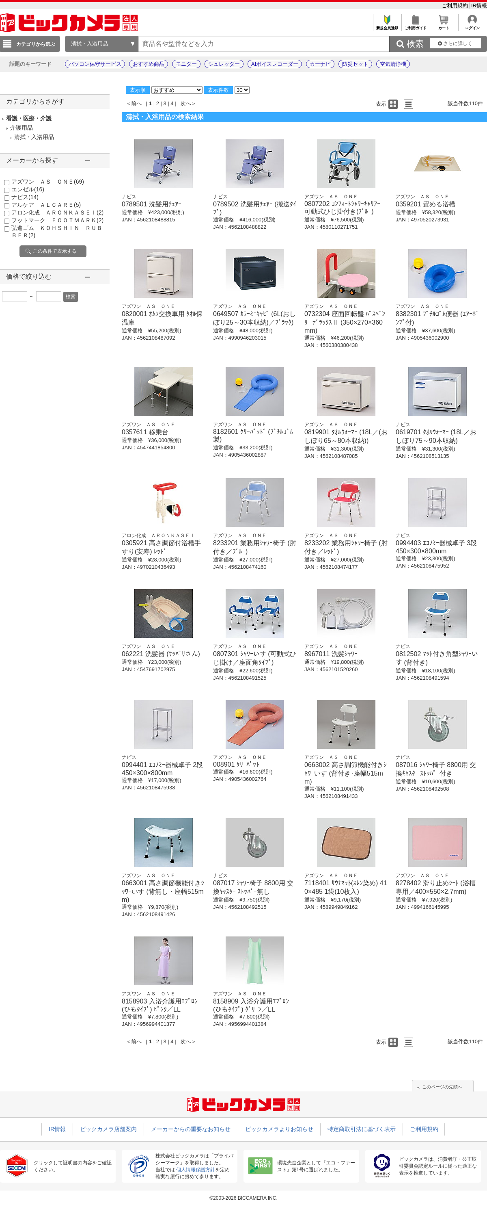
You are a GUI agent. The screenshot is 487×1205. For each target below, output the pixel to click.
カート (444, 26)
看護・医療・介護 (29, 118)
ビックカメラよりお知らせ (279, 1129)
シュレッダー (224, 64)
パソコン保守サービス (95, 64)
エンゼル (27, 189)
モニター (186, 64)
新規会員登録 (387, 26)
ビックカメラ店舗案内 (108, 1129)
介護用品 (21, 127)
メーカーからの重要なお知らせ (191, 1129)
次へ (186, 103)
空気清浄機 (393, 64)
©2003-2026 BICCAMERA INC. (243, 1198)
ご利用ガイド (415, 26)
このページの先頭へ (442, 1086)
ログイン (472, 26)
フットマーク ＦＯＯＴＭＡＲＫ (57, 220)
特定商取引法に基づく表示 (362, 1129)
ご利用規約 (456, 5)
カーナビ (320, 64)
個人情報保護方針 (195, 1169)
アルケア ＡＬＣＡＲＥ (46, 205)
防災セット (355, 64)
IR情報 (479, 5)
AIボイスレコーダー (274, 64)
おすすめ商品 (148, 64)
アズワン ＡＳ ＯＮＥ (47, 181)
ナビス (25, 197)
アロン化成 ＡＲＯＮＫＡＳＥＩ (57, 212)
